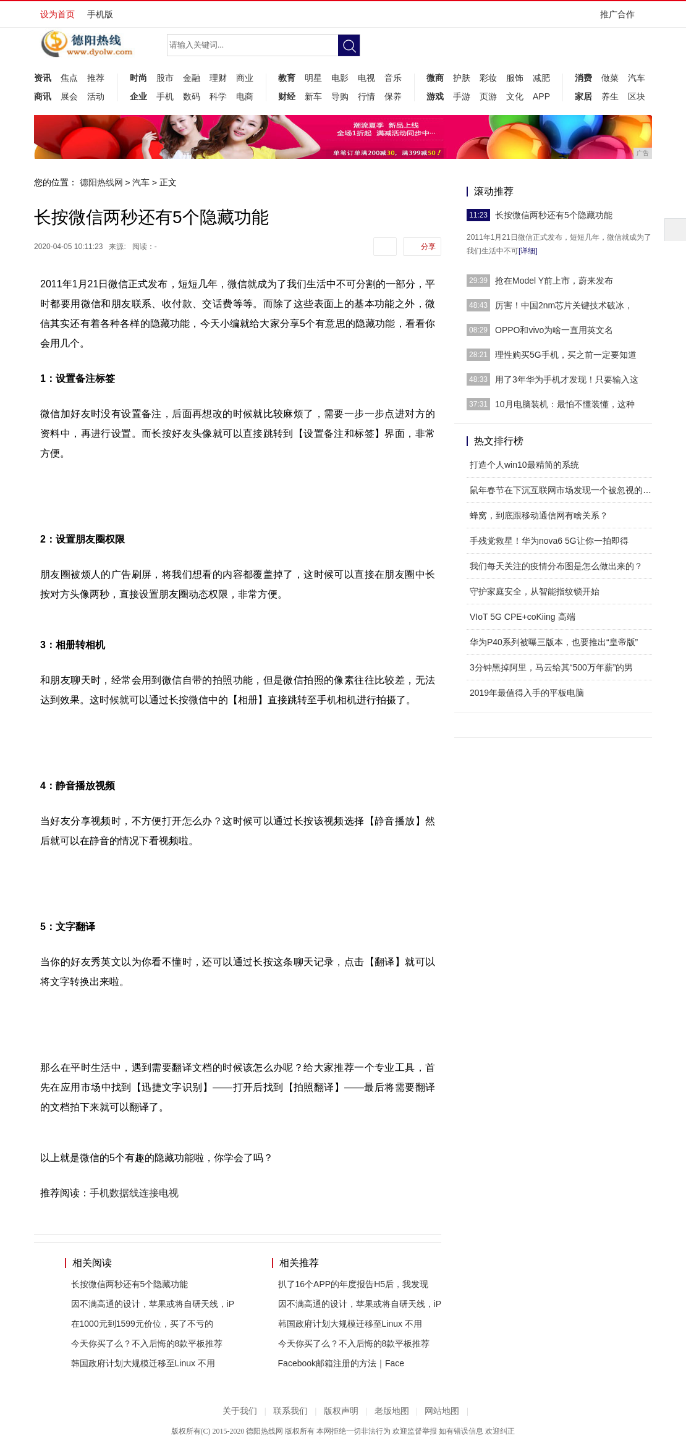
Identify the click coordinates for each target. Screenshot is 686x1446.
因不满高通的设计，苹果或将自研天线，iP (152, 1304)
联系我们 (290, 1411)
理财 (218, 78)
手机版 (100, 14)
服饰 (514, 78)
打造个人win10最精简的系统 (524, 465)
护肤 (461, 78)
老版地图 (392, 1411)
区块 (636, 96)
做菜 (610, 78)
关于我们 (239, 1411)
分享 (428, 246)
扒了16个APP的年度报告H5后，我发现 (353, 1284)
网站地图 (442, 1411)
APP (541, 96)
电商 (244, 96)
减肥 (541, 78)
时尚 (138, 78)
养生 (610, 96)
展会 (69, 96)
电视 (366, 78)
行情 (366, 96)
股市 (165, 78)
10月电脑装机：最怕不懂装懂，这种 (565, 404)
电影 (340, 78)
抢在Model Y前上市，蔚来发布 (554, 280)
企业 (138, 96)
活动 (95, 96)
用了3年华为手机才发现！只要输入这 (566, 379)
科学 (218, 96)
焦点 (69, 78)
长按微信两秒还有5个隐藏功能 (129, 1284)
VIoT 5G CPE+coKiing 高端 (522, 617)
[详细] (528, 251)
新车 (313, 96)
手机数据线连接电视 (134, 1193)
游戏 (435, 96)
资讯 (42, 78)
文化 (514, 96)
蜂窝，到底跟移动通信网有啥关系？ (539, 515)
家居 (583, 96)
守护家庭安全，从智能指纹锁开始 (534, 591)
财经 (286, 96)
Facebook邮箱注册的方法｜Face (341, 1363)
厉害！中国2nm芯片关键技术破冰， (564, 305)
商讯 (42, 96)
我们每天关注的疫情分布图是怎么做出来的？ (556, 566)
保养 (393, 96)
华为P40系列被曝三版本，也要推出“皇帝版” (554, 642)
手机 (165, 96)
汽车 (636, 78)
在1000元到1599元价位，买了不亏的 (142, 1324)
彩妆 (488, 78)
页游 (488, 96)
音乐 (393, 78)
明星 (313, 78)
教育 (286, 78)
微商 (435, 78)
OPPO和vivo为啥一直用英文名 (554, 330)
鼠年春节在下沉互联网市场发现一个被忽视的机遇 (565, 490)
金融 (191, 78)
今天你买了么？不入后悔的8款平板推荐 (147, 1343)
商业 (244, 78)
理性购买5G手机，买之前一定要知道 (566, 355)
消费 (583, 78)
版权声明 (341, 1411)
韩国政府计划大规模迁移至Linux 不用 (143, 1363)
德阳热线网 (101, 182)
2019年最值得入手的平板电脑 (527, 693)
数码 (191, 96)
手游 (461, 96)
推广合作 (621, 18)
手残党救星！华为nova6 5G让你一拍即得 (549, 541)
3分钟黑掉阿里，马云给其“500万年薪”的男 (551, 667)
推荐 (95, 78)
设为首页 (57, 14)
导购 (340, 96)
